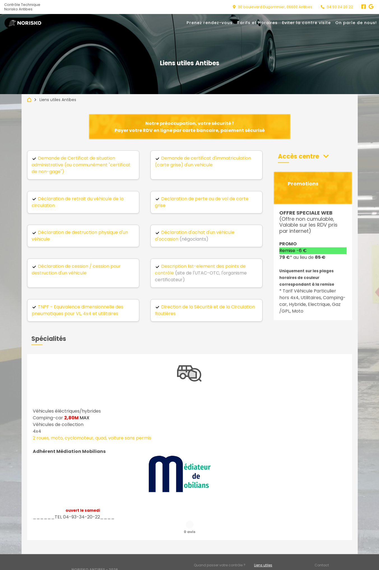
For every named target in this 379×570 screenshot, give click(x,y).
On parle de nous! (356, 22)
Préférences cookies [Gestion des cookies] (331, 560)
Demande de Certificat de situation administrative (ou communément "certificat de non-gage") (81, 165)
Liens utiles (263, 551)
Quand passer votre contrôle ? (219, 551)
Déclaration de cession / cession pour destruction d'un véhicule (76, 269)
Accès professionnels (272, 560)
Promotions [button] (303, 184)
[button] (303, 156)
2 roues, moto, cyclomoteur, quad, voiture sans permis (92, 438)
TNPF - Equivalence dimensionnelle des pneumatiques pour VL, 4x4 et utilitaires (77, 310)
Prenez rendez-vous (209, 22)
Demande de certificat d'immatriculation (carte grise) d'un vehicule (203, 161)
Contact (322, 551)
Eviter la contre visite (306, 22)
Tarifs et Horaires (257, 22)
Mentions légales (208, 560)
